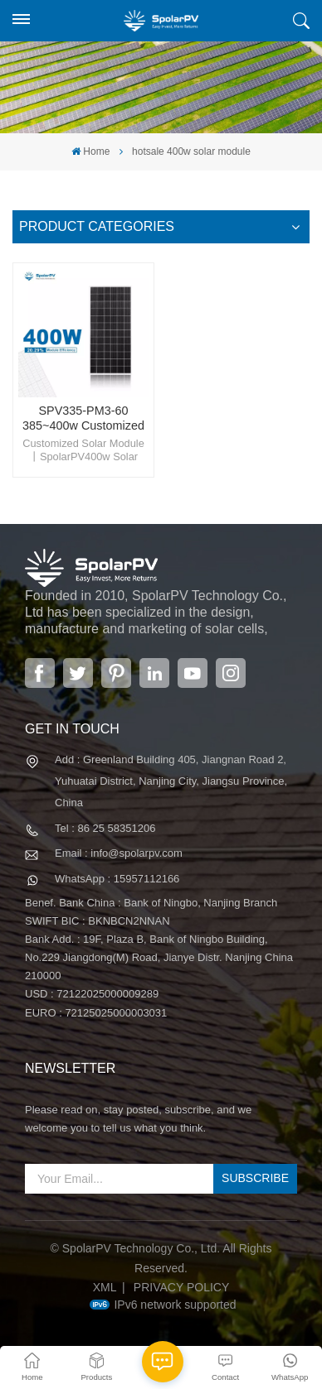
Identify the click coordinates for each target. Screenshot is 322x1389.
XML (105, 1287)
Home (90, 151)
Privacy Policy (181, 1287)
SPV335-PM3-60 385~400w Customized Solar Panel (83, 418)
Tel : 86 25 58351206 (105, 828)
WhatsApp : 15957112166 (117, 878)
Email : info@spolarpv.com (119, 853)
